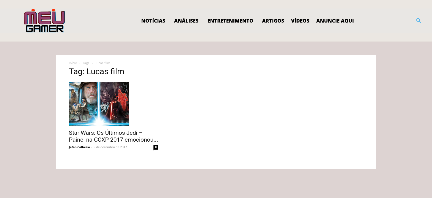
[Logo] (45, 21)
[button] (418, 21)
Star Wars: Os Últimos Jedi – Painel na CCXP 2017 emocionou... (113, 136)
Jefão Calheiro (79, 147)
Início (73, 63)
